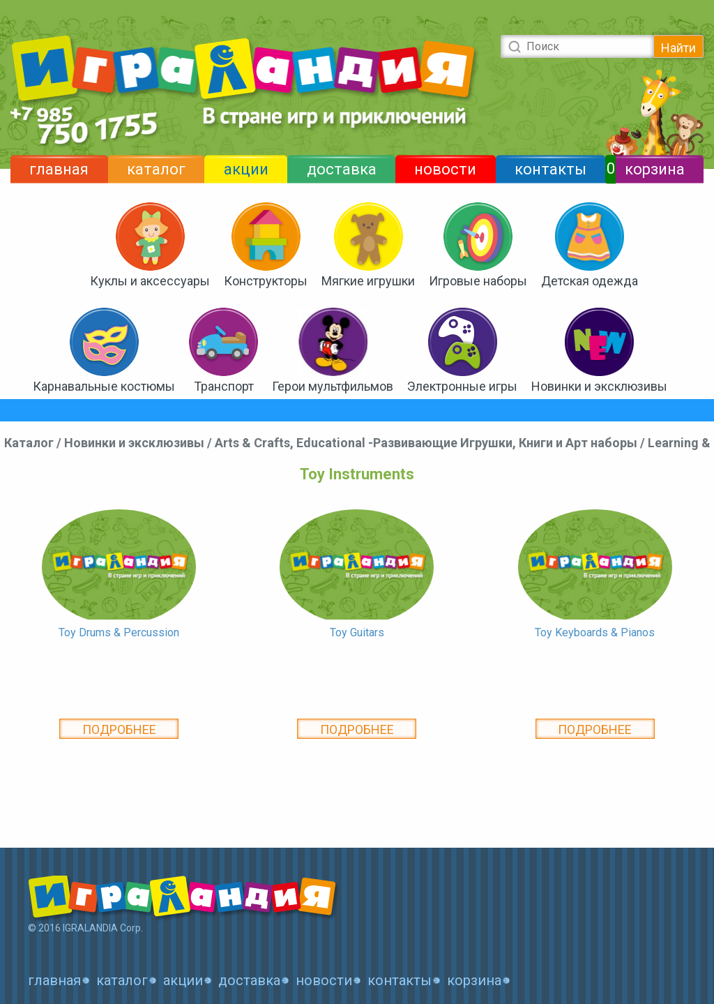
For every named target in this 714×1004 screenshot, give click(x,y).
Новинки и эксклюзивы (599, 386)
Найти (678, 47)
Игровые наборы (478, 281)
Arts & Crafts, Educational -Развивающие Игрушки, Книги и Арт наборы (426, 442)
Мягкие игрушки (368, 281)
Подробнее (119, 729)
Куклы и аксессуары (150, 281)
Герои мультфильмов (332, 386)
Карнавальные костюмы (104, 386)
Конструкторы (265, 281)
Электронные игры (462, 386)
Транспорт (224, 386)
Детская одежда (589, 281)
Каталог (29, 442)
